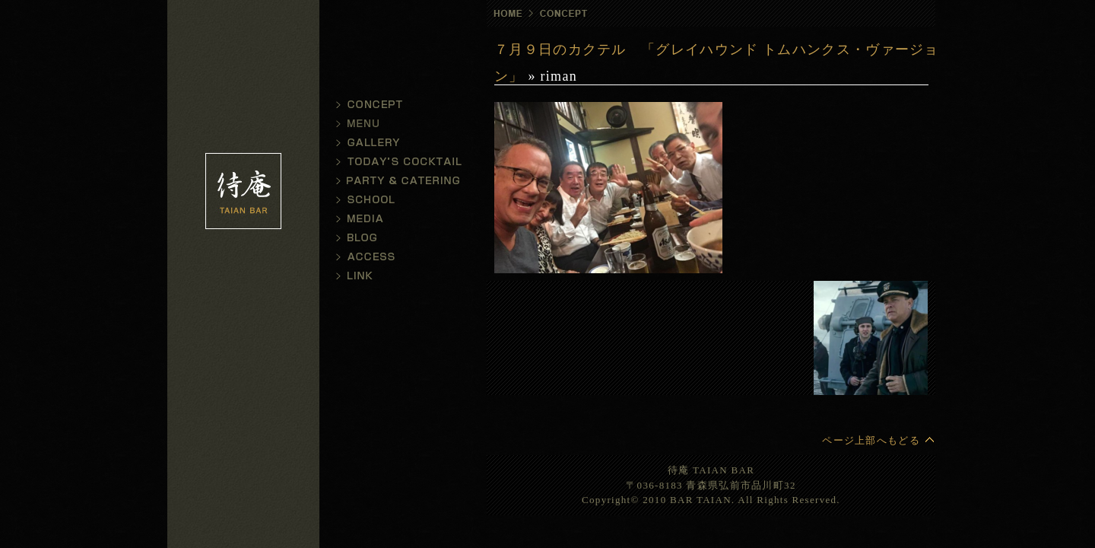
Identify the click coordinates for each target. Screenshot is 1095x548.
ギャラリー (395, 142)
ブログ (395, 237)
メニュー (395, 123)
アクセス (395, 256)
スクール (395, 199)
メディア (395, 218)
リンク (395, 275)
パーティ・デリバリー (395, 180)
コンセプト (395, 104)
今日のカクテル (395, 161)
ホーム (506, 13)
